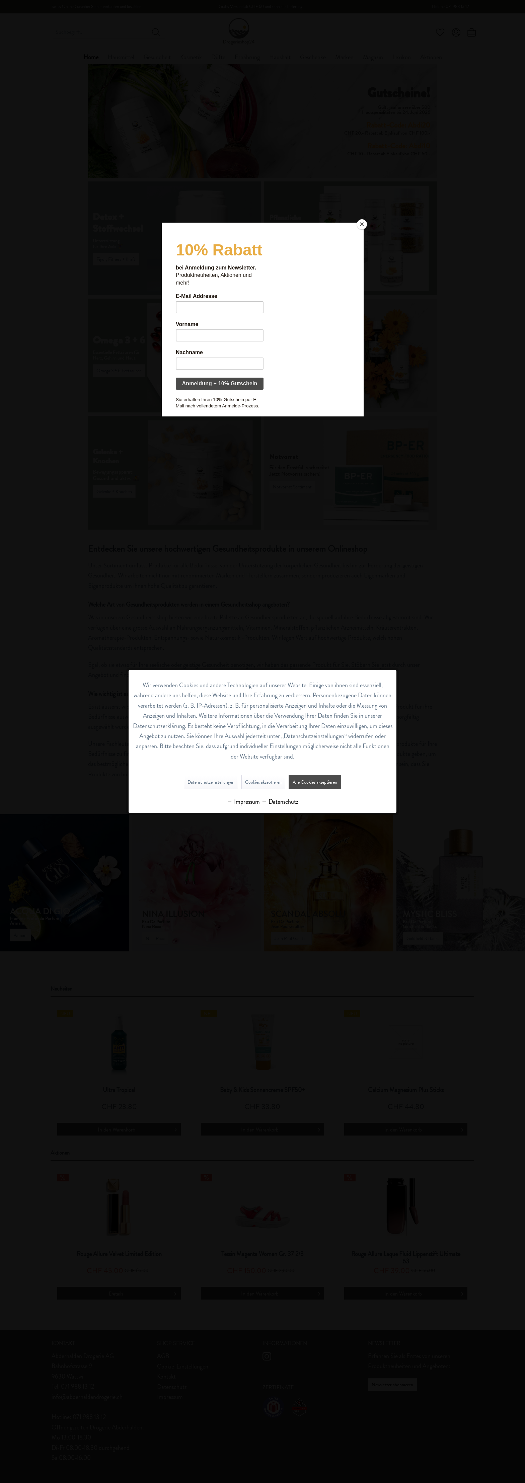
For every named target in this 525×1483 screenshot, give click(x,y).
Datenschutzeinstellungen (211, 782)
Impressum (243, 801)
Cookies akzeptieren (263, 782)
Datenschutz (279, 801)
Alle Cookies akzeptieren (315, 782)
